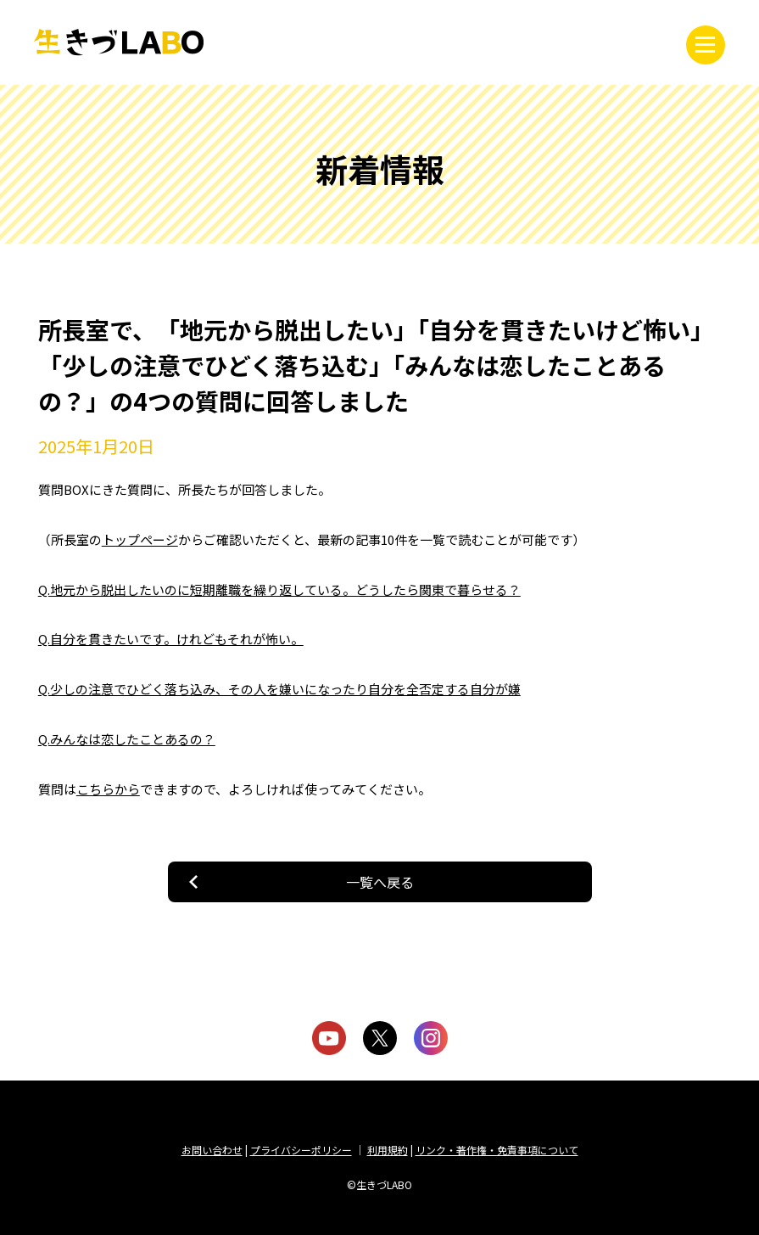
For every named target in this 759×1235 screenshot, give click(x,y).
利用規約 (387, 1149)
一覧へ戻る (380, 882)
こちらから (108, 789)
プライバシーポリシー (301, 1149)
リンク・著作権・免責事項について (497, 1149)
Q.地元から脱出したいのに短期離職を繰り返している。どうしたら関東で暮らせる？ (279, 589)
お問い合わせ (212, 1149)
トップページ (140, 539)
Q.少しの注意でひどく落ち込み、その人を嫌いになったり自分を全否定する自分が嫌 (279, 689)
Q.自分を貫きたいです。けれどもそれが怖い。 (171, 639)
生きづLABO (119, 42)
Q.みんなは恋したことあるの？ (126, 739)
